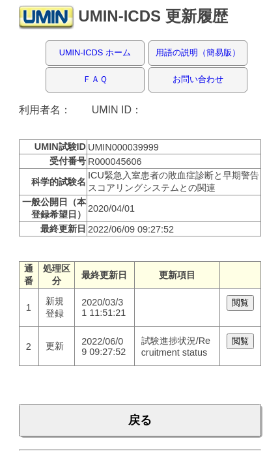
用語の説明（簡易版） (198, 52)
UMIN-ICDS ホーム (95, 52)
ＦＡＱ (95, 79)
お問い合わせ (198, 79)
